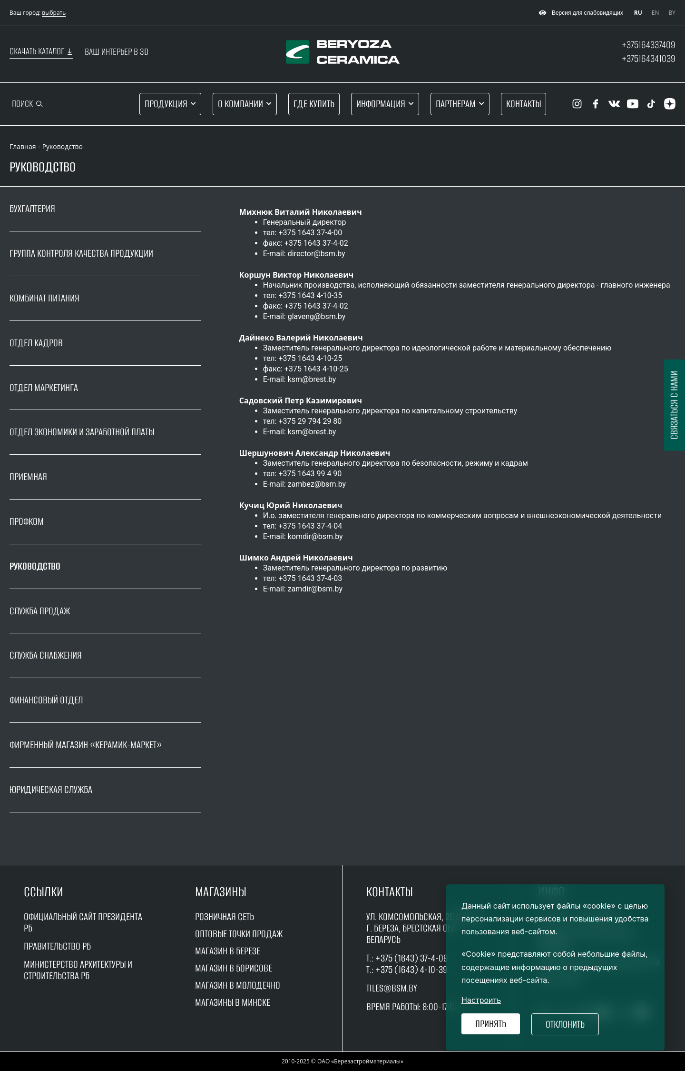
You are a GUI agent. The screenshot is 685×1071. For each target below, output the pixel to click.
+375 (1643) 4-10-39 (411, 969)
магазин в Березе (227, 951)
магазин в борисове (233, 968)
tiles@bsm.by (391, 988)
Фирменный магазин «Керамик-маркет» (86, 744)
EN (655, 13)
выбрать (54, 13)
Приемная (28, 476)
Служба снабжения (46, 655)
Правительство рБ (57, 946)
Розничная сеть (224, 916)
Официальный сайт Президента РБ (83, 922)
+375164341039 (648, 58)
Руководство (35, 566)
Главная (23, 146)
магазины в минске (232, 1002)
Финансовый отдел (46, 700)
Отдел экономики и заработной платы (82, 432)
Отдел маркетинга (44, 387)
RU (638, 13)
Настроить (481, 1000)
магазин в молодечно (237, 985)
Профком (27, 521)
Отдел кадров (36, 343)
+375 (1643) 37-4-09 (411, 958)
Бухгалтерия (32, 208)
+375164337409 (648, 44)
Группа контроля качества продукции (81, 253)
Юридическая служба (51, 789)
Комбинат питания (44, 298)
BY (672, 13)
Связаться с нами (674, 404)
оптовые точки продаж (239, 934)
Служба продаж (40, 611)
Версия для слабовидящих (579, 13)
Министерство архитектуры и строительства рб (78, 969)
